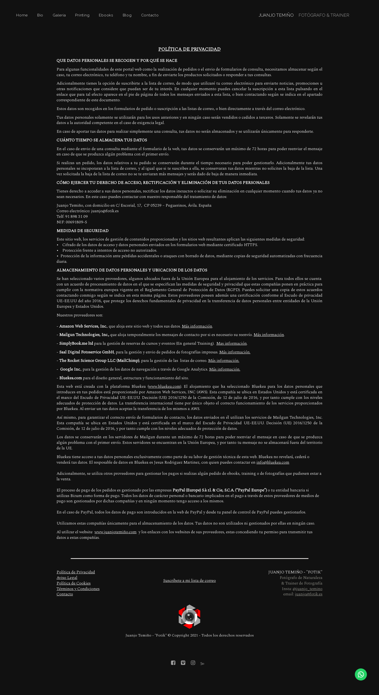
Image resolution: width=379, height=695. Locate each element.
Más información (197, 326)
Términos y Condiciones (78, 589)
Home (22, 15)
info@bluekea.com (272, 462)
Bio (40, 15)
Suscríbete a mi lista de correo (189, 581)
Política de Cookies (74, 583)
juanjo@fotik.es (308, 594)
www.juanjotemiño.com (116, 532)
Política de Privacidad (76, 572)
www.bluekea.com (164, 386)
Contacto (150, 15)
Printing (82, 15)
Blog (127, 15)
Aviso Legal (67, 578)
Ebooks (106, 15)
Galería (59, 15)
